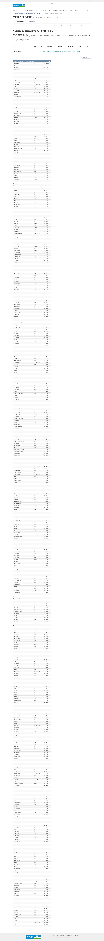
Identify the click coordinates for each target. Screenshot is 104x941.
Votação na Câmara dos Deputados (24, 61)
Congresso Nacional (18, 13)
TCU (87, 1)
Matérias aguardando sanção (60, 10)
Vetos (37, 10)
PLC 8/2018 (27, 20)
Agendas (71, 10)
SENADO (80, 1)
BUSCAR (88, 10)
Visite (76, 10)
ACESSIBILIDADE (75, 1)
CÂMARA (84, 1)
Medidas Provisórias (29, 10)
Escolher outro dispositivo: (66, 25)
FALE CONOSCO (68, 1)
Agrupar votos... (86, 57)
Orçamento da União (46, 10)
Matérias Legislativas (28, 13)
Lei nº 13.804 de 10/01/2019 (31, 21)
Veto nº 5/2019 (40, 13)
